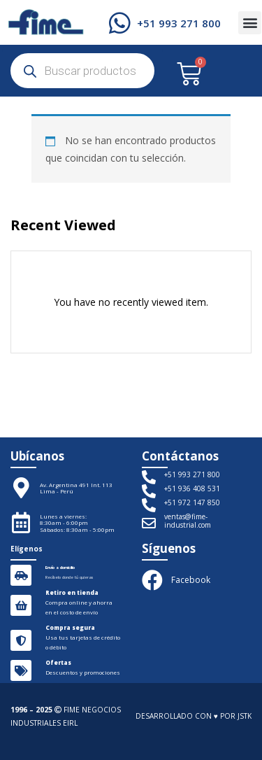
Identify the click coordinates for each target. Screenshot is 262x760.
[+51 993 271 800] (120, 22)
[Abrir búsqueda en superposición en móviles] (82, 71)
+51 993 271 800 (179, 23)
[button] (249, 22)
